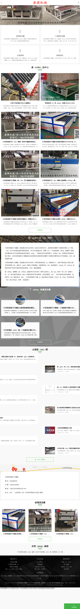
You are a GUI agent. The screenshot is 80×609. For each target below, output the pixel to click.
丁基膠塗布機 (60, 37)
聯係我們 (59, 59)
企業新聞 (20, 59)
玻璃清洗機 (20, 37)
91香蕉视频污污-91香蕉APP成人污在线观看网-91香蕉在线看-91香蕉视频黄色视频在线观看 (27, 608)
